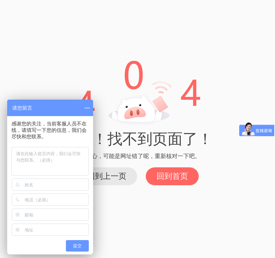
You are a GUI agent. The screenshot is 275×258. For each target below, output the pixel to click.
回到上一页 (106, 176)
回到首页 (172, 176)
